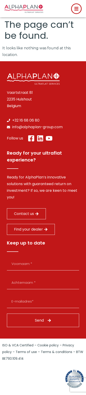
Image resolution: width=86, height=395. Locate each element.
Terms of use (26, 352)
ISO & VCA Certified (17, 345)
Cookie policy (48, 345)
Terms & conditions (56, 352)
